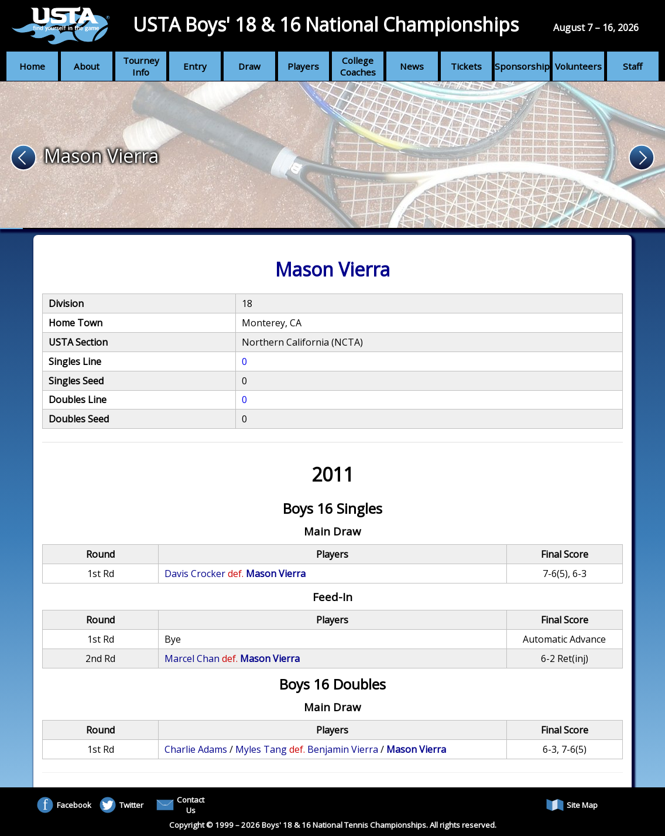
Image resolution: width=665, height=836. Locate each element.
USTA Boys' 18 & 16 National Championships (326, 24)
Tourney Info (141, 66)
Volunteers (578, 66)
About (87, 66)
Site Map (572, 805)
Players (303, 66)
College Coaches (358, 66)
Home (32, 66)
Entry (195, 66)
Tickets (466, 66)
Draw (249, 66)
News (412, 66)
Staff (632, 66)
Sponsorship (522, 66)
